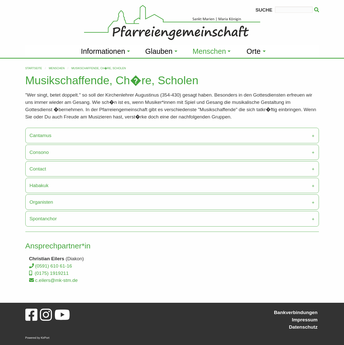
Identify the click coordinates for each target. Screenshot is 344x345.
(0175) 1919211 (49, 273)
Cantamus (40, 135)
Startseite (33, 68)
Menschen (56, 68)
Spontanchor (43, 218)
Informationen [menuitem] (103, 51)
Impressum (304, 319)
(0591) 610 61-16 (50, 266)
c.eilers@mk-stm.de (53, 280)
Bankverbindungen (296, 312)
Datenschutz (303, 327)
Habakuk (39, 185)
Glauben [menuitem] (159, 51)
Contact (38, 168)
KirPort (45, 337)
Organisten (41, 202)
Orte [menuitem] (253, 51)
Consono (39, 152)
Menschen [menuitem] (209, 51)
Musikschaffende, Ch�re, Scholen (98, 68)
